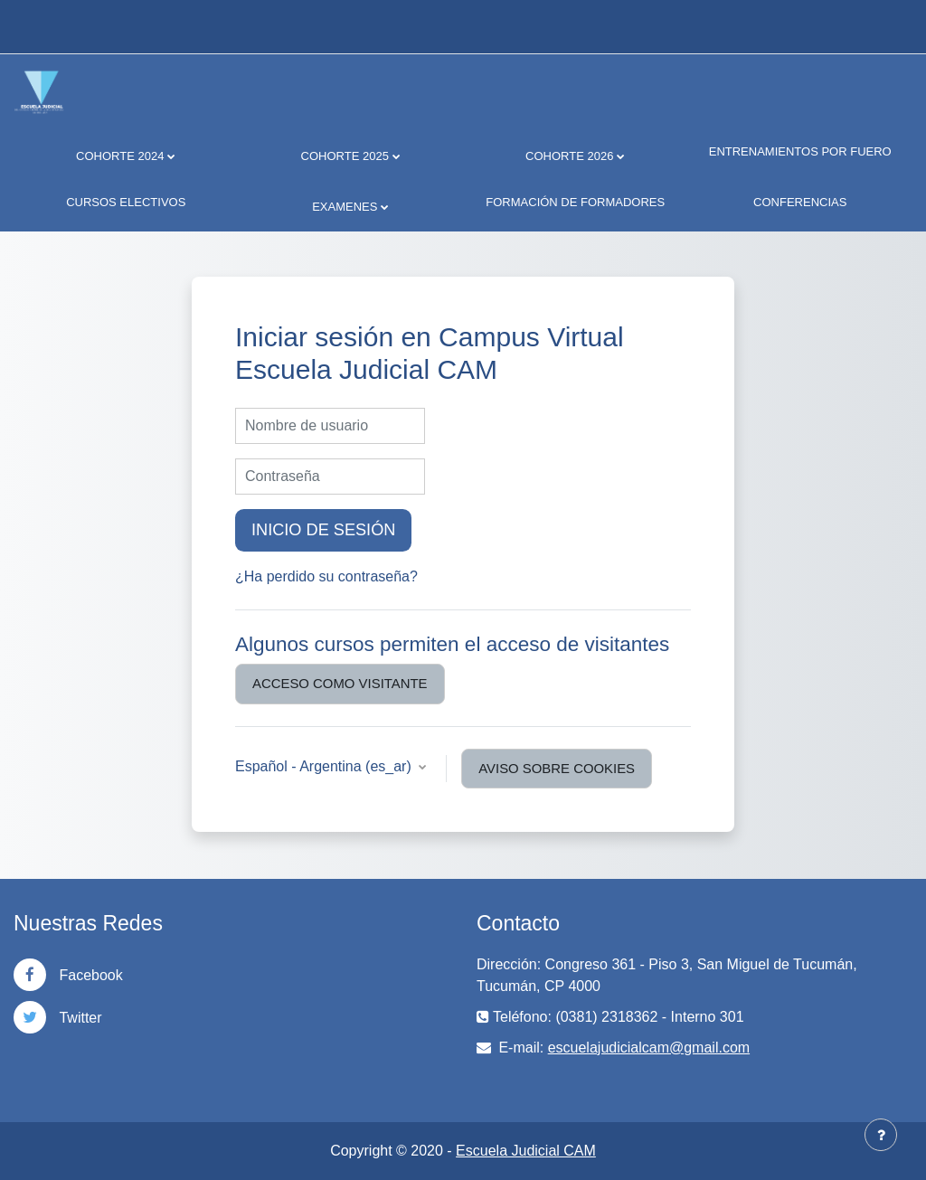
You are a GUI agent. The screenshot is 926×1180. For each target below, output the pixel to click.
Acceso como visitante (340, 683)
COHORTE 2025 (345, 156)
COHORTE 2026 (569, 156)
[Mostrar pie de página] (881, 1135)
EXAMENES (344, 206)
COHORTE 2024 (120, 156)
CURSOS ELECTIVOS (125, 202)
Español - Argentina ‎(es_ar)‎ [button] (325, 766)
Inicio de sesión (323, 530)
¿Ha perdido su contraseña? (326, 576)
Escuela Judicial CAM (526, 1150)
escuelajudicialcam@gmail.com (649, 1047)
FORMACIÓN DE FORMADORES (575, 202)
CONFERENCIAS (799, 202)
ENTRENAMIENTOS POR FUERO (800, 151)
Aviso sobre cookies (556, 768)
